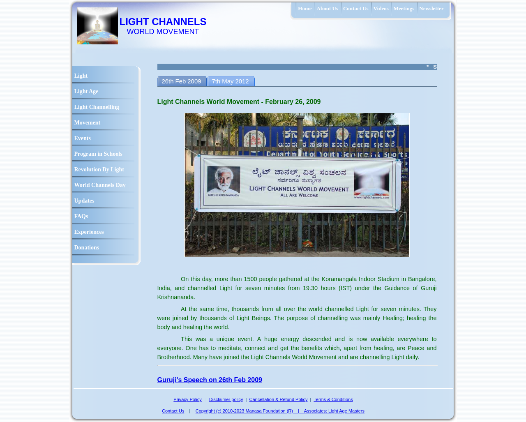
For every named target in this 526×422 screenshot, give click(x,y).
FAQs (81, 216)
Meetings (404, 8)
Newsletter (431, 8)
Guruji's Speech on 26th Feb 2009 (209, 379)
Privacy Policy (187, 399)
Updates (84, 201)
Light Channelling (96, 107)
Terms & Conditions (333, 399)
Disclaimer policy (226, 399)
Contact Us (356, 8)
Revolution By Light (99, 169)
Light (81, 76)
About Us (327, 8)
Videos (381, 8)
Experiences (89, 232)
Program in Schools (98, 154)
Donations (86, 247)
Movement (87, 123)
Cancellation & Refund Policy (278, 399)
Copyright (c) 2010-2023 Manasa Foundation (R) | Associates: (262, 410)
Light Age (86, 91)
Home (304, 8)
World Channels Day (100, 185)
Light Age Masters (346, 410)
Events (82, 138)
